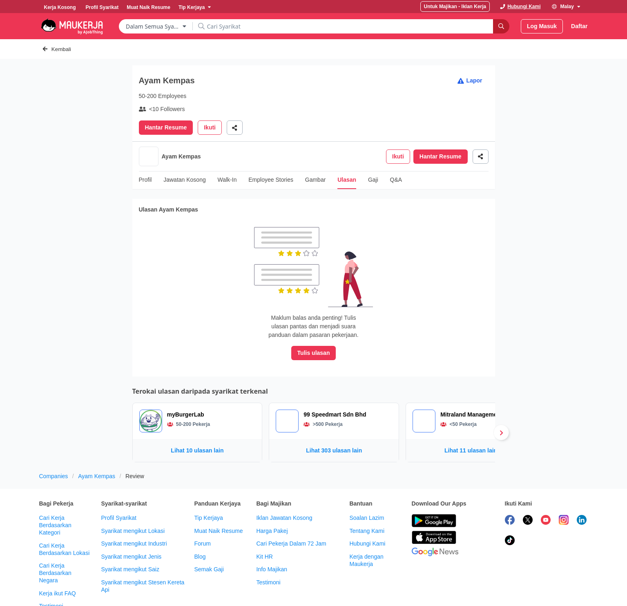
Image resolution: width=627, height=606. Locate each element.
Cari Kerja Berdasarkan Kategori (55, 495)
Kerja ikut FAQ (57, 563)
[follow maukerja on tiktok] (510, 512)
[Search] (501, 26)
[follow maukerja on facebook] (510, 491)
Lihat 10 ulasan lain (197, 420)
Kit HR (264, 527)
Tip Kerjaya (208, 488)
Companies (53, 446)
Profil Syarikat (118, 488)
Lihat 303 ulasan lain (334, 420)
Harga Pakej (272, 501)
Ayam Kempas (96, 446)
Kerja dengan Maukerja (366, 530)
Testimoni (51, 576)
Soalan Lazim (366, 488)
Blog (199, 527)
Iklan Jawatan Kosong (284, 488)
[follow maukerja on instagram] (564, 491)
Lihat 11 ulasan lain (470, 420)
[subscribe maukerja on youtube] (546, 491)
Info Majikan (271, 539)
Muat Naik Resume (218, 501)
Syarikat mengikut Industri (134, 513)
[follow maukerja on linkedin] (582, 491)
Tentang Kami (366, 501)
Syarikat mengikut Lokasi (133, 501)
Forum (202, 513)
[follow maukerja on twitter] (528, 491)
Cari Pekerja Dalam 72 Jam (291, 513)
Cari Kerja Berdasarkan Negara (55, 543)
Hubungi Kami (367, 513)
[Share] (235, 127)
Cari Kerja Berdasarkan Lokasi (64, 519)
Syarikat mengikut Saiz (130, 539)
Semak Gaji (208, 539)
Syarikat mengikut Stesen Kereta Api (142, 556)
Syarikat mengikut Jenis (131, 527)
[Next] (501, 402)
